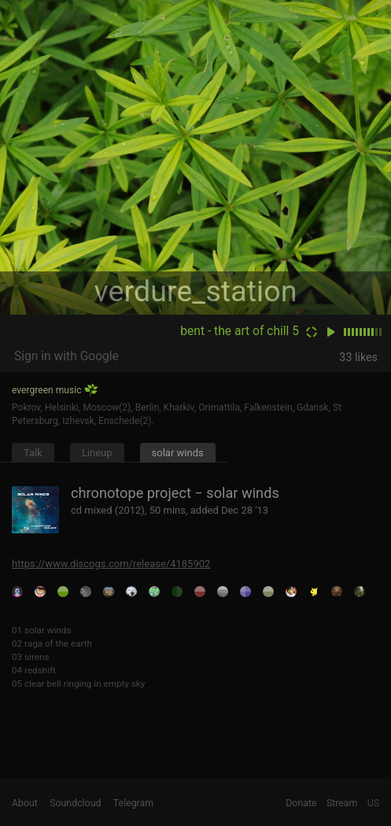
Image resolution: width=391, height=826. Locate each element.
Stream (342, 803)
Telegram (133, 803)
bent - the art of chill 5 (239, 331)
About (25, 803)
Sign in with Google (66, 356)
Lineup (97, 453)
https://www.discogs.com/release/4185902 (111, 564)
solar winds (178, 453)
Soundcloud (75, 803)
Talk (33, 453)
